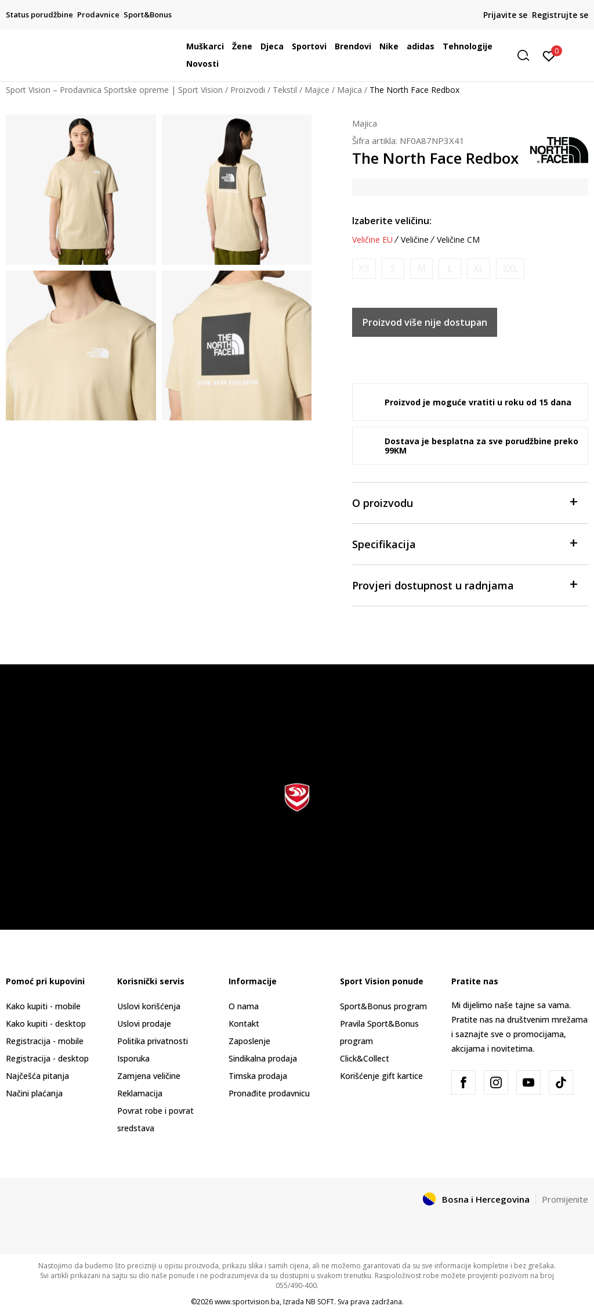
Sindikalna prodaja (263, 1058)
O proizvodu (464, 502)
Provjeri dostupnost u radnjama (464, 584)
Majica (349, 89)
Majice (317, 89)
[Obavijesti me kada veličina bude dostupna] (364, 268)
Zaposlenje (249, 1040)
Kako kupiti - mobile (43, 1006)
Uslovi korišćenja (148, 1006)
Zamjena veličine (148, 1075)
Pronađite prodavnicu (269, 1093)
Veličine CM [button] (458, 239)
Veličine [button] (415, 239)
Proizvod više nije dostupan (425, 322)
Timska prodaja (258, 1075)
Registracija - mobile (45, 1040)
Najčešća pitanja (37, 1075)
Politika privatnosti (152, 1040)
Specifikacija (464, 543)
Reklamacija (139, 1093)
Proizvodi (247, 89)
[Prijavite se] (549, 55)
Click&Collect (364, 1058)
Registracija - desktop (47, 1058)
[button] (527, 55)
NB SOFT (320, 1302)
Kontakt (244, 1023)
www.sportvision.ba (247, 1302)
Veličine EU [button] (372, 239)
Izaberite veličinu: (392, 220)
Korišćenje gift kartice (381, 1075)
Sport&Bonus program (383, 1006)
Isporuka (133, 1058)
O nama (244, 1006)
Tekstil (285, 89)
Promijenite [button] (565, 1199)
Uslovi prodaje (144, 1023)
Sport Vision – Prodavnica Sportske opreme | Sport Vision (114, 89)
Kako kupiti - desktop (46, 1023)
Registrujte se (560, 14)
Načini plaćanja (34, 1093)
